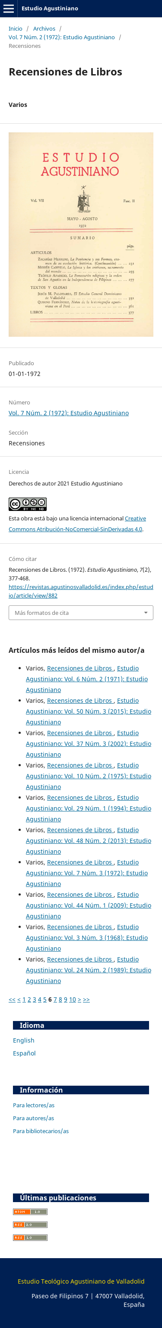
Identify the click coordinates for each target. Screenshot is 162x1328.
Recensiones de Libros (80, 668)
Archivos (44, 28)
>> (86, 999)
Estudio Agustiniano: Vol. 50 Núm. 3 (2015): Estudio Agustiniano (88, 711)
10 (72, 999)
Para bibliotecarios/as (41, 1131)
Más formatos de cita (42, 613)
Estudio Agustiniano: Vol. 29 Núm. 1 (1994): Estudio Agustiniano (88, 808)
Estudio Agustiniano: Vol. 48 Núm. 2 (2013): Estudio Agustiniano (88, 840)
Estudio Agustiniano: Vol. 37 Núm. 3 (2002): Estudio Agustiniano (88, 743)
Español (24, 1053)
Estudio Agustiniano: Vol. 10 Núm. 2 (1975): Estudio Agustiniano (88, 776)
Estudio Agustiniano (50, 8)
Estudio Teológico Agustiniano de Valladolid (81, 1281)
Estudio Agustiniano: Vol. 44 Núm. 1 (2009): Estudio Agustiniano (88, 905)
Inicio (15, 28)
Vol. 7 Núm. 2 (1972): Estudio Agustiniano (62, 37)
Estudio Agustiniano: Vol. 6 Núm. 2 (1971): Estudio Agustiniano (87, 679)
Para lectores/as (33, 1105)
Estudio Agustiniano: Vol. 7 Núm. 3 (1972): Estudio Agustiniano (87, 873)
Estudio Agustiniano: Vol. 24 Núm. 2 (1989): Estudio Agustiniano (88, 970)
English (24, 1040)
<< (12, 999)
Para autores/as (33, 1118)
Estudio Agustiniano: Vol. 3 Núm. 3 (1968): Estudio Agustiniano (87, 937)
